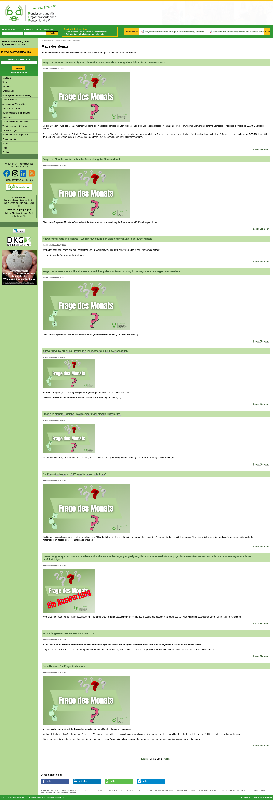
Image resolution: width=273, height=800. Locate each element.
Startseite (6, 78)
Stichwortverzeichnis (16, 52)
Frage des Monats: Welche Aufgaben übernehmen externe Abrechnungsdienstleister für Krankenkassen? (104, 62)
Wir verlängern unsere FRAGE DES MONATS (68, 633)
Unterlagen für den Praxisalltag (16, 95)
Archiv (5, 143)
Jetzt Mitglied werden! (75, 29)
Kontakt (6, 152)
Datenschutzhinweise (262, 797)
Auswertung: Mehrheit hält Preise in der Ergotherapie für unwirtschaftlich (85, 351)
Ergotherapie (8, 91)
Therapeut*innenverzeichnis (15, 121)
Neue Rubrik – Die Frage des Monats (64, 666)
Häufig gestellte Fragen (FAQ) (16, 135)
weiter (167, 759)
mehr (267, 32)
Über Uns (6, 82)
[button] (55, 781)
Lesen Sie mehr (261, 149)
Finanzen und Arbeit (11, 108)
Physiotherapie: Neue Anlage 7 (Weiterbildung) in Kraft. (163, 31)
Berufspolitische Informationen (16, 113)
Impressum (246, 797)
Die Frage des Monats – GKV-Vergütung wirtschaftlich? (74, 474)
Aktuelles (6, 86)
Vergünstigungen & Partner (15, 126)
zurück (144, 759)
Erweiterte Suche (19, 72)
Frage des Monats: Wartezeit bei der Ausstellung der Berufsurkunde (82, 159)
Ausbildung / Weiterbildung (14, 104)
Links (4, 148)
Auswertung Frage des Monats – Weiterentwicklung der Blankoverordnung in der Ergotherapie (97, 238)
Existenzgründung (10, 100)
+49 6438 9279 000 (15, 44)
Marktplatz (7, 117)
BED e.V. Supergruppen (19, 209)
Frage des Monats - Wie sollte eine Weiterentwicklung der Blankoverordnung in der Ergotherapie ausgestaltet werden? (111, 271)
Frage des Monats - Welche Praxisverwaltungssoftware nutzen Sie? (82, 414)
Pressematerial (9, 139)
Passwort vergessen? (44, 29)
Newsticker (132, 31)
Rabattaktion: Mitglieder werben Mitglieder (85, 34)
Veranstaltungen (10, 130)
